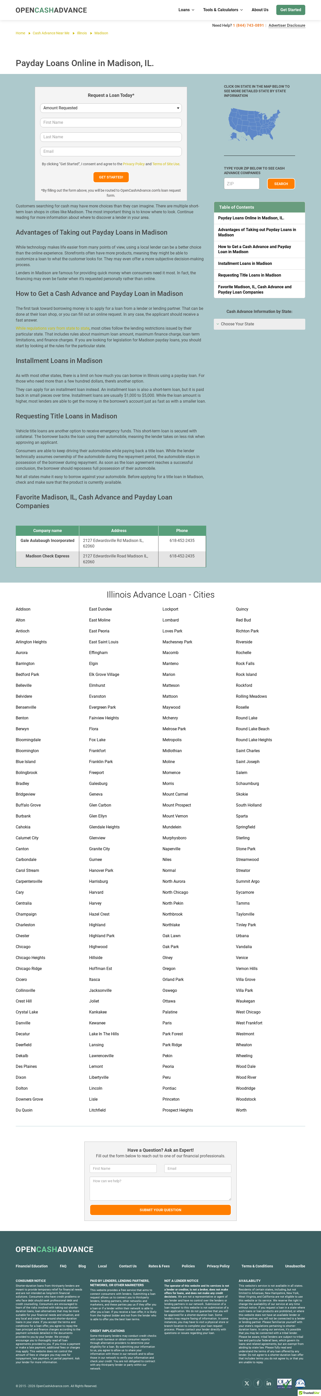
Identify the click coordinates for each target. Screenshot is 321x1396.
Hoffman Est (100, 968)
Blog (82, 1266)
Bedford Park (27, 674)
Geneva (96, 794)
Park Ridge (172, 1044)
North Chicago (175, 892)
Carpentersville (29, 881)
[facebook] (258, 1383)
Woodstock (246, 1099)
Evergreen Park (102, 707)
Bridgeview (25, 794)
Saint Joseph (248, 761)
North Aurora (174, 881)
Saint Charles (248, 750)
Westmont (245, 1033)
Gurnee (95, 859)
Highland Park (102, 935)
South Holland (249, 805)
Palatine (170, 1012)
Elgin (93, 663)
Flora (93, 728)
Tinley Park (246, 924)
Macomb (171, 652)
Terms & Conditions (257, 1266)
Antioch (22, 631)
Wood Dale (245, 1066)
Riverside (244, 642)
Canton (22, 848)
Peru (167, 1077)
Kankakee (98, 1012)
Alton (20, 620)
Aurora (22, 652)
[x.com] (247, 1383)
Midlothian (172, 750)
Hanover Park (101, 870)
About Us (260, 9)
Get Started (290, 9)
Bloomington (27, 750)
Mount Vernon (175, 816)
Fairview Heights (104, 718)
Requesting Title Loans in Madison (249, 275)
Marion (169, 674)
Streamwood (247, 859)
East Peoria (99, 631)
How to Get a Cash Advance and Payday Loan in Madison (254, 249)
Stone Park (245, 848)
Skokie (242, 794)
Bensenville (26, 707)
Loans (187, 9)
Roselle (242, 707)
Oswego (170, 990)
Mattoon (170, 696)
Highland (97, 924)
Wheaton (244, 1044)
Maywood (171, 707)
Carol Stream (27, 870)
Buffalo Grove (28, 805)
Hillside (95, 957)
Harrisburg (98, 881)
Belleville (23, 685)
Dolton (22, 1088)
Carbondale (26, 859)
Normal (169, 870)
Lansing (96, 1044)
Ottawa (169, 1001)
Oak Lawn (172, 935)
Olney (168, 957)
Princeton (171, 1099)
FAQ (63, 1266)
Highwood (98, 946)
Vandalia (244, 946)
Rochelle (243, 652)
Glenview (97, 838)
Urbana (242, 935)
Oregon (169, 968)
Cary (20, 892)
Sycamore (245, 892)
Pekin (167, 1055)
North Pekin (173, 903)
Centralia (24, 903)
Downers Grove (29, 1099)
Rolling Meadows (251, 696)
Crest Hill (24, 1001)
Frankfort (97, 750)
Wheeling (244, 1055)
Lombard (171, 620)
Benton (22, 718)
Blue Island (26, 761)
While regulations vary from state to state (52, 328)
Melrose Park (174, 728)
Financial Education (32, 1266)
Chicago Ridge (29, 968)
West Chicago (248, 1012)
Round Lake (246, 718)
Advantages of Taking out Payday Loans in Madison (257, 232)
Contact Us (128, 1266)
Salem (241, 772)
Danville (23, 1023)
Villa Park (244, 990)
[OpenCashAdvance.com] (51, 10)
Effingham (98, 652)
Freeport (96, 772)
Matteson (171, 685)
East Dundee (100, 609)
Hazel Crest (99, 914)
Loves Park (172, 631)
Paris (167, 1023)
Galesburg (98, 783)
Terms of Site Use (165, 164)
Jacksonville (100, 990)
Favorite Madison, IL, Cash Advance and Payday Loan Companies (255, 289)
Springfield (245, 827)
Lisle (93, 1099)
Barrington (25, 663)
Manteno (171, 663)
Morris (168, 783)
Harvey (95, 903)
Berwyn (22, 728)
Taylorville (245, 914)
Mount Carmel (175, 794)
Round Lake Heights (254, 739)
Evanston (97, 696)
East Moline (99, 620)
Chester (22, 935)
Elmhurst (97, 685)
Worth (241, 1110)
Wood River (246, 1077)
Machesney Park (177, 642)
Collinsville (25, 990)
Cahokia (23, 827)
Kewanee (97, 1023)
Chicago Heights (30, 957)
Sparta (242, 816)
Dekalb (22, 1055)
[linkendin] (269, 1383)
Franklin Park (101, 761)
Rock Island (246, 674)
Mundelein (172, 827)
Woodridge (245, 1088)
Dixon (21, 1077)
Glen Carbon (100, 805)
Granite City (99, 848)
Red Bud (243, 620)
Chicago (23, 946)
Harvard (96, 892)
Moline (169, 761)
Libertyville (98, 1077)
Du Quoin (24, 1110)
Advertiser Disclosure (287, 25)
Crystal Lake (27, 1012)
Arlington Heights (31, 642)
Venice (242, 957)
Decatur (23, 1033)
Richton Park (247, 631)
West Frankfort (249, 1023)
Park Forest (173, 1033)
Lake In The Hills (104, 1033)
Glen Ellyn (98, 816)
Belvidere (24, 696)
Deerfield (23, 1044)
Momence (171, 772)
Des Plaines (26, 1066)
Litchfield (97, 1110)
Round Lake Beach (252, 728)
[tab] (259, 324)
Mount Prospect (177, 805)
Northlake (171, 924)
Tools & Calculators (223, 9)
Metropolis (172, 739)
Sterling (243, 838)
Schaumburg (247, 783)
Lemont (96, 1066)
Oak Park (171, 946)
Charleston (25, 924)
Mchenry (170, 718)
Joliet (94, 1001)
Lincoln (95, 1088)
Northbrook (173, 914)
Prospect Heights (178, 1110)
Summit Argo (248, 881)
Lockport (170, 609)
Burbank (23, 816)
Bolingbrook (26, 772)
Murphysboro (174, 838)
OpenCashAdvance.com (52, 1386)
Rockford (244, 685)
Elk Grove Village (104, 674)
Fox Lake (97, 739)
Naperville (171, 848)
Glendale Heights (104, 827)
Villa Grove (245, 979)
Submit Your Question (160, 1210)
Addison (23, 609)
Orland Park (173, 979)
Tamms (243, 903)
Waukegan (245, 1001)
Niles (167, 859)
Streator (243, 870)
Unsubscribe (295, 1266)
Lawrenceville (101, 1055)
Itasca (94, 979)
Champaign (26, 914)
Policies (188, 1266)
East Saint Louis (103, 642)
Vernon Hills (247, 968)
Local (102, 1266)
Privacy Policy (134, 164)
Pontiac (169, 1088)
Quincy (242, 609)
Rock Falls (245, 663)
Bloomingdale (28, 739)
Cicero (21, 979)
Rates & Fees (159, 1266)
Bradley (22, 783)
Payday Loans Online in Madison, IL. (251, 218)
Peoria (168, 1066)
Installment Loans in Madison (245, 263)
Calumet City (27, 838)
